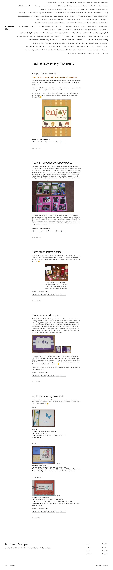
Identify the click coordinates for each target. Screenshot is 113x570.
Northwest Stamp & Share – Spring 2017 (95, 33)
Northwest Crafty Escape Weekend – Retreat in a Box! (36, 33)
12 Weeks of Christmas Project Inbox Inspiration (61, 2)
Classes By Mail (103, 16)
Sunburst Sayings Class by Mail (35, 50)
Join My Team (102, 26)
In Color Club (68, 26)
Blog (106, 13)
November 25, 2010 (36, 148)
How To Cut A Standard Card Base (52, 26)
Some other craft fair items (47, 251)
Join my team (71, 53)
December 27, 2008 (36, 237)
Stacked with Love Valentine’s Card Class (38, 46)
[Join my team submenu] (75, 53)
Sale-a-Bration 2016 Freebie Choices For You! (66, 43)
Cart (55, 16)
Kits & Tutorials (49, 29)
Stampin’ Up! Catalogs (60, 46)
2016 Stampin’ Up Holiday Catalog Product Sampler (56, 9)
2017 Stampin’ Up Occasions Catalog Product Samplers (35, 13)
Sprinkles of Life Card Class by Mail (97, 43)
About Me (105, 53)
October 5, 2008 (36, 517)
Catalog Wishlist (63, 16)
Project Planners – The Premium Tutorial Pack (60, 40)
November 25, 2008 (36, 300)
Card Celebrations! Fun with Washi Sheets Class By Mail (35, 16)
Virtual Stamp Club (75, 50)
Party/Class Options (94, 53)
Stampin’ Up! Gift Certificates (99, 46)
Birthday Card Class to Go (96, 13)
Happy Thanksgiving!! (44, 73)
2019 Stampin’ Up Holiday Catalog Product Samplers (70, 13)
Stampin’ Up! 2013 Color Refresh (78, 46)
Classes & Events (91, 16)
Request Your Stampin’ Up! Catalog (97, 40)
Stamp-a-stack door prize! (46, 315)
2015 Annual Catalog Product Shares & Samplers (93, 2)
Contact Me (35, 19)
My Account (59, 29)
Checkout (73, 16)
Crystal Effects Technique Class (50, 19)
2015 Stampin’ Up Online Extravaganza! (70, 6)
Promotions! (81, 53)
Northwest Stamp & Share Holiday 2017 (49, 36)
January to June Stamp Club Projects (85, 26)
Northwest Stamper (9, 28)
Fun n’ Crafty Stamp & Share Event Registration (49, 23)
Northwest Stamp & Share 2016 (25, 36)
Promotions (79, 40)
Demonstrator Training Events (70, 19)
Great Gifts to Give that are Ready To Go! (78, 23)
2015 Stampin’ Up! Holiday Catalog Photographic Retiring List (37, 6)
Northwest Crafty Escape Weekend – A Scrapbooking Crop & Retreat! (86, 29)
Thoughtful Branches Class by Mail (57, 50)
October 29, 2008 (36, 381)
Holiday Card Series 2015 (100, 23)
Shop (83, 43)
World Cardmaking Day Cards (48, 396)
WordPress (105, 565)
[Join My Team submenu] (107, 26)
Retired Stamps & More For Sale (41, 43)
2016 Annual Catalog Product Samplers (95, 6)
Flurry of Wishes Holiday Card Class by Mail (94, 19)
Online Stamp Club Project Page (98, 36)
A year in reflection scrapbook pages (52, 162)
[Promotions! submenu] (85, 53)
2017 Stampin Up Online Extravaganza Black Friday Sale (91, 9)
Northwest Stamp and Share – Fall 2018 (74, 36)
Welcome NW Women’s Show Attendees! (95, 50)
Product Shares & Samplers (36, 40)
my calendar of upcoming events (49, 367)
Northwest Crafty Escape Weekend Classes (68, 33)
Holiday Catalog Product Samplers (29, 26)
